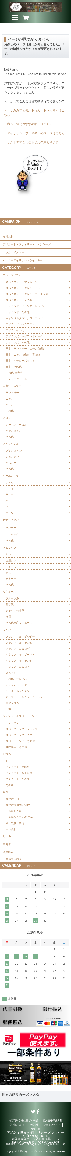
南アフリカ (12, 703)
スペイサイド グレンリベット (24, 287)
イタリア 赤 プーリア (20, 654)
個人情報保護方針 (52, 1120)
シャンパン (12, 722)
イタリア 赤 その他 (19, 660)
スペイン (11, 672)
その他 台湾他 (14, 372)
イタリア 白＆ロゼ (18, 666)
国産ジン (11, 560)
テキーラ (11, 578)
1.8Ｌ (9, 760)
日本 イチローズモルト (20, 360)
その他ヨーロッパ (16, 678)
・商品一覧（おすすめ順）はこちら (28, 124)
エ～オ (10, 488)
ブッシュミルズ (15, 450)
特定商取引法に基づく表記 (23, 1120)
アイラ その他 (15, 330)
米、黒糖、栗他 (15, 823)
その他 (10, 410)
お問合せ (35, 1128)
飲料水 (7, 844)
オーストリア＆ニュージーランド (25, 697)
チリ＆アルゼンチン (18, 690)
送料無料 (8, 236)
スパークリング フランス (21, 728)
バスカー (11, 462)
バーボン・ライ (12, 475)
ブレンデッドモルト (18, 378)
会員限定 (8, 852)
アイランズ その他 (18, 342)
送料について (17, 1124)
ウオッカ (11, 566)
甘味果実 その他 (16, 747)
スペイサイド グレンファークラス (27, 294)
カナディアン (11, 519)
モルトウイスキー (13, 275)
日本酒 (7, 754)
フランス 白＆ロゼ (18, 648)
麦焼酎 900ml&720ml (18, 805)
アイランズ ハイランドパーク (24, 336)
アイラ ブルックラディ (20, 324)
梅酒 (8, 616)
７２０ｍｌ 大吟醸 (18, 767)
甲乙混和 (11, 829)
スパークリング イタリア (21, 735)
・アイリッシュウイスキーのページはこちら (34, 133)
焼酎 (5, 792)
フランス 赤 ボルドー (20, 636)
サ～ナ (10, 494)
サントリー (12, 392)
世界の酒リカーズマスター (20, 1096)
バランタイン (14, 430)
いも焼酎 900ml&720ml (19, 817)
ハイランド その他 (18, 312)
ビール (7, 836)
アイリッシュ (11, 443)
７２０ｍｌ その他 (18, 779)
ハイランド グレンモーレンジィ (25, 306)
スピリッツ (9, 547)
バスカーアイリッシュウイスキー (23, 260)
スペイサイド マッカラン (21, 281)
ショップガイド (52, 1124)
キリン (10, 404)
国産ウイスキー (12, 385)
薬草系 (10, 604)
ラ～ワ (10, 512)
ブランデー (9, 527)
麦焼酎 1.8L (13, 798)
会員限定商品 (14, 858)
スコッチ (8, 417)
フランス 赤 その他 (19, 642)
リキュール (9, 591)
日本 (8, 709)
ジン (8, 554)
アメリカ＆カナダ (16, 684)
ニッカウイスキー (13, 252)
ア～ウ (10, 482)
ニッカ (10, 398)
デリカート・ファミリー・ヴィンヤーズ (27, 244)
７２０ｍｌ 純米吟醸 (19, 773)
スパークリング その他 (20, 741)
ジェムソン (12, 456)
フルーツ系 (12, 598)
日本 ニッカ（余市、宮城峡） (24, 354)
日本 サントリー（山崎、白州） (25, 348)
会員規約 (34, 1124)
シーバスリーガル (16, 424)
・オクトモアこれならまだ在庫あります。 (33, 142)
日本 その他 (14, 366)
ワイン (7, 629)
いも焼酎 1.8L (14, 811)
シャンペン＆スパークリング (20, 716)
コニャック (12, 534)
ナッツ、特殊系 (15, 610)
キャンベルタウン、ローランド (24, 318)
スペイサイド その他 (19, 300)
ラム (8, 572)
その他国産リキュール (19, 622)
